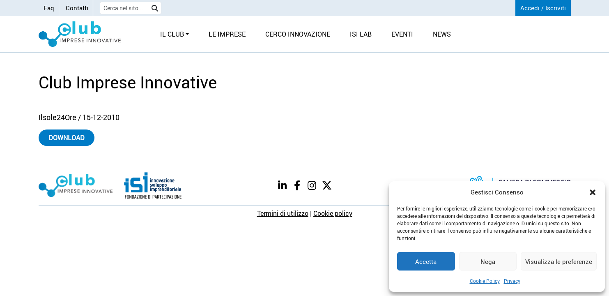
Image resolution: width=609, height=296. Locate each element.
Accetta (426, 261)
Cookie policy (332, 213)
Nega (487, 261)
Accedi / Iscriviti (543, 8)
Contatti (77, 8)
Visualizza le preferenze (558, 261)
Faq (49, 8)
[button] (592, 192)
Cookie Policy (485, 281)
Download (66, 137)
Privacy (512, 281)
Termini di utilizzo (282, 213)
